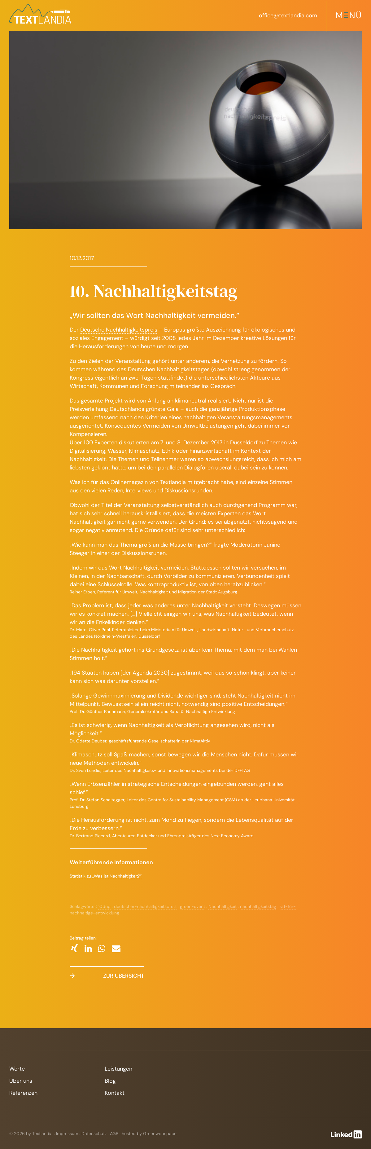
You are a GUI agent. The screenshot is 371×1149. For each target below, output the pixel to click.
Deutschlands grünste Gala (144, 409)
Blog (110, 1081)
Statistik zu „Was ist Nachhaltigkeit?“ (106, 876)
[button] (74, 948)
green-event (192, 906)
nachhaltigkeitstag (258, 906)
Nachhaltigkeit (222, 906)
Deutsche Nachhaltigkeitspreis (118, 329)
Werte (17, 1068)
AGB (114, 1133)
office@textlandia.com (288, 15)
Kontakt (114, 1093)
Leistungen (118, 1068)
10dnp (104, 906)
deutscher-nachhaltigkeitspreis (145, 906)
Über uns (20, 1081)
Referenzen (23, 1093)
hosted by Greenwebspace (149, 1133)
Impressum (67, 1133)
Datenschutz (94, 1133)
